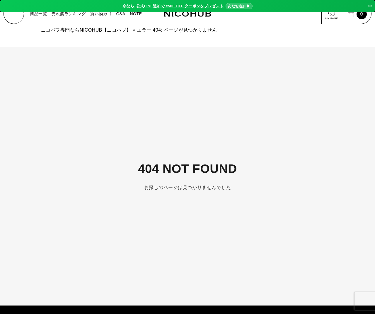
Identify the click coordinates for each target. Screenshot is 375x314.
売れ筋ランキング (69, 14)
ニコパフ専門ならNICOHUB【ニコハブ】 (86, 31)
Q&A (121, 14)
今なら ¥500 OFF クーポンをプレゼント (187, 6)
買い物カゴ (101, 14)
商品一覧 (39, 14)
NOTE (137, 14)
